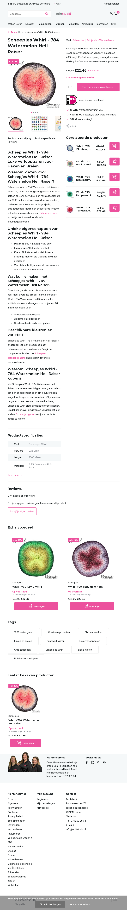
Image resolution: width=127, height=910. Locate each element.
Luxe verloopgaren (89, 641)
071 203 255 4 (78, 820)
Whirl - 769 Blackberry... (83, 178)
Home (22, 32)
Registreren (43, 799)
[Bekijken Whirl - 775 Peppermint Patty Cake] (70, 194)
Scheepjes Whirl (54, 649)
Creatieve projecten (59, 632)
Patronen (60, 24)
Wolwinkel (13, 885)
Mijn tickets (43, 807)
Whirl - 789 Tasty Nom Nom (85, 586)
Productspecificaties (46, 138)
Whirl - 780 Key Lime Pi (27, 586)
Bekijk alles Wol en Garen (100, 40)
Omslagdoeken (22, 649)
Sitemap (12, 850)
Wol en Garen (15, 24)
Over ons (13, 799)
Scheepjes (78, 40)
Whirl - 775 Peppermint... (84, 194)
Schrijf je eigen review (22, 511)
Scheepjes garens (26, 414)
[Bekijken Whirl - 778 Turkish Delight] (70, 210)
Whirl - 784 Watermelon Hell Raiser (23, 722)
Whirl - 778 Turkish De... (83, 209)
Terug (12, 32)
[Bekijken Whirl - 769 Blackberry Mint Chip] (70, 179)
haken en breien (23, 641)
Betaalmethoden (16, 820)
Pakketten (73, 24)
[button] (31, 112)
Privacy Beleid (15, 816)
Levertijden (14, 825)
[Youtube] (104, 763)
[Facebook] (86, 763)
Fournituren (102, 24)
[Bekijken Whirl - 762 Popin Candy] (70, 164)
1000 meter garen (23, 632)
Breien (11, 855)
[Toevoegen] (114, 146)
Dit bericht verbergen (50, 904)
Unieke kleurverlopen (26, 658)
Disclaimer (13, 812)
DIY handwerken (93, 632)
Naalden (29, 24)
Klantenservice (112, 3)
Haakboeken (45, 24)
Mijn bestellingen (46, 803)
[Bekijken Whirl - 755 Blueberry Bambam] (70, 148)
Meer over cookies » (79, 904)
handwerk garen (56, 641)
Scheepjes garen (49, 213)
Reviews (12, 141)
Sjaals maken (85, 649)
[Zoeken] (29, 13)
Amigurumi (87, 24)
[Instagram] (92, 763)
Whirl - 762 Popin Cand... (84, 163)
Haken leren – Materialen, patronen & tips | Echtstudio (20, 863)
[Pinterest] (98, 763)
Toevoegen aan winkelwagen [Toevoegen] (98, 87)
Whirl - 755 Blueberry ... (83, 147)
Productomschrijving (19, 138)
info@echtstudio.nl (76, 829)
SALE (114, 24)
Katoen (11, 881)
